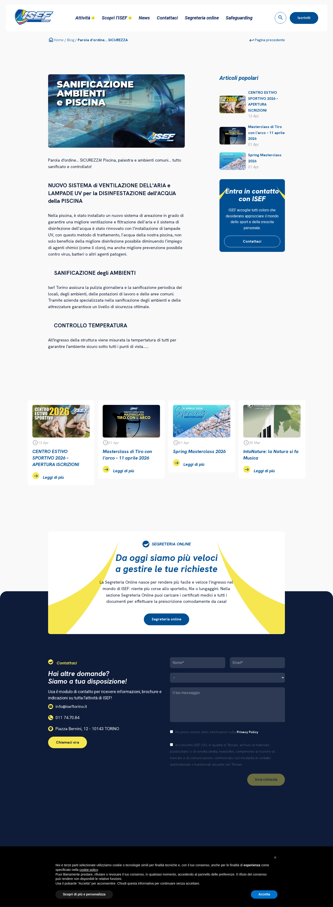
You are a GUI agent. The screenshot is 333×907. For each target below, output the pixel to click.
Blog (70, 40)
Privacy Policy (247, 732)
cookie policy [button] (89, 870)
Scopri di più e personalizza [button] (84, 894)
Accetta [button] (264, 894)
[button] (275, 857)
